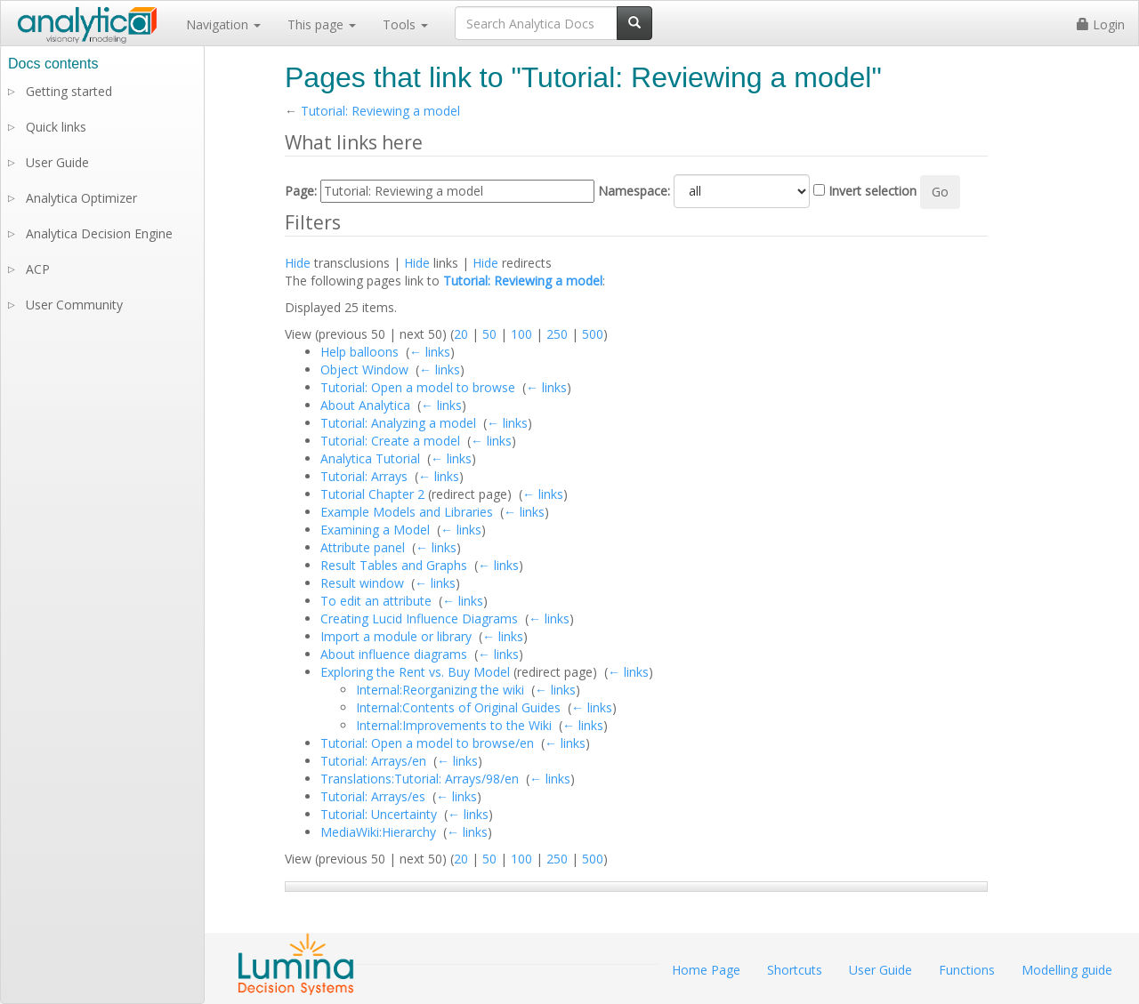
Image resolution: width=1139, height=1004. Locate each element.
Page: (301, 190)
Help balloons (359, 351)
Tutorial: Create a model (390, 440)
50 (489, 333)
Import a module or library (396, 636)
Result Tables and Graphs (393, 565)
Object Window (364, 369)
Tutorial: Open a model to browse (417, 387)
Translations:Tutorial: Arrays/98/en (419, 778)
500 (592, 333)
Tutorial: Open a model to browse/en (427, 743)
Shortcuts (794, 969)
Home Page (706, 969)
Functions (967, 969)
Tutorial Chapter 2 (372, 494)
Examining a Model (375, 529)
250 (557, 333)
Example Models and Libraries (406, 511)
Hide (298, 262)
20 (461, 333)
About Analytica (365, 405)
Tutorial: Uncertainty (378, 814)
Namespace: (634, 190)
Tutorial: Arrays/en (373, 760)
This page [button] (321, 24)
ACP (38, 269)
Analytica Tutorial (370, 458)
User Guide (57, 162)
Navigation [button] (223, 24)
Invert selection (872, 190)
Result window (362, 582)
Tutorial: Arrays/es (372, 796)
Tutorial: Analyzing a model (398, 422)
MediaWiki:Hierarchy (378, 831)
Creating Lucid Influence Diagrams (419, 618)
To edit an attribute (376, 600)
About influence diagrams (393, 654)
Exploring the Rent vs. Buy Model (415, 671)
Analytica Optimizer (81, 197)
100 (521, 333)
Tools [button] (405, 24)
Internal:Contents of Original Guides (458, 707)
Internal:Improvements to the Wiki (454, 725)
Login (1101, 24)
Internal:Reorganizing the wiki (440, 689)
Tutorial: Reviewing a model (380, 110)
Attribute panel (362, 547)
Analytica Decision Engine (99, 233)
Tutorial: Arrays (364, 476)
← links (429, 351)
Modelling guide (1067, 969)
